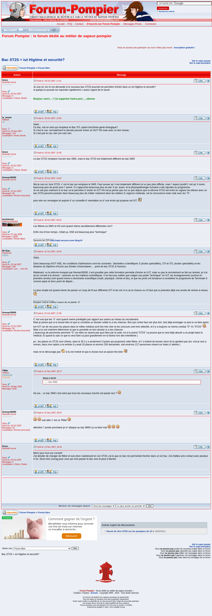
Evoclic (94, 593)
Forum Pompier (27, 68)
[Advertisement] (48, 47)
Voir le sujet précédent (199, 63)
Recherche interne (167, 11)
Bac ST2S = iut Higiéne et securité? (33, 60)
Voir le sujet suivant (201, 61)
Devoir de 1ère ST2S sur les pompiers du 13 (129, 531)
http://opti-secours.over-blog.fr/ (66, 240)
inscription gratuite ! (184, 47)
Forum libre (44, 68)
